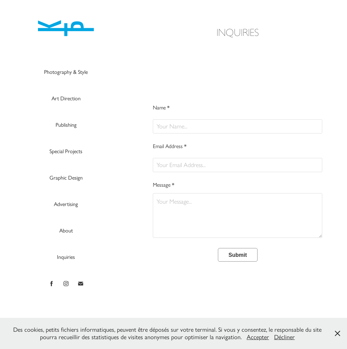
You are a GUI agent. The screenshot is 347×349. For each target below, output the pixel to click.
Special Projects (65, 151)
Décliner (284, 337)
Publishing (66, 125)
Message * (164, 185)
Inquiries (66, 257)
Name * (161, 107)
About (66, 230)
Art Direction (66, 98)
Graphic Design (66, 177)
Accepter (258, 337)
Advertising (66, 204)
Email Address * (170, 146)
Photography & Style (66, 72)
